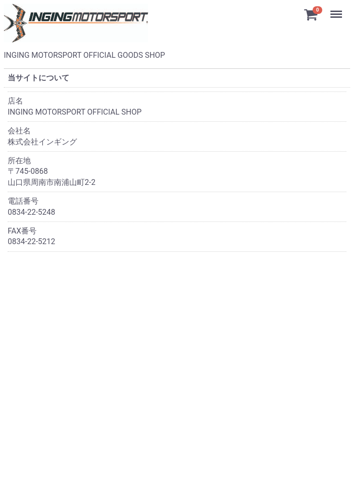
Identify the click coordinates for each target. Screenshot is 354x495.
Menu (337, 9)
